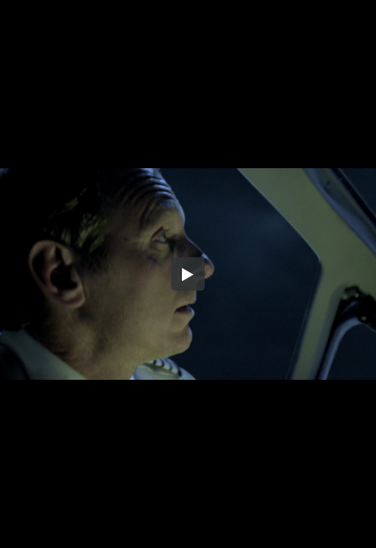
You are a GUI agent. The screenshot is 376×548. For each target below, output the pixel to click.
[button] (188, 274)
